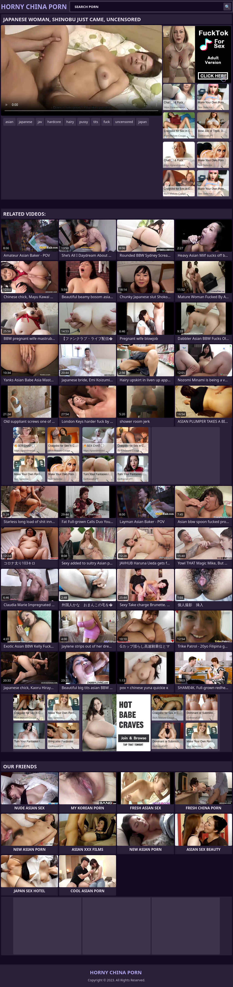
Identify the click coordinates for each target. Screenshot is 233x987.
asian (9, 122)
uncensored (124, 122)
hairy (70, 122)
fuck (107, 122)
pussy (83, 122)
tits (95, 122)
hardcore (54, 122)
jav (40, 122)
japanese (25, 122)
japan (142, 122)
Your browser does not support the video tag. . (81, 70)
